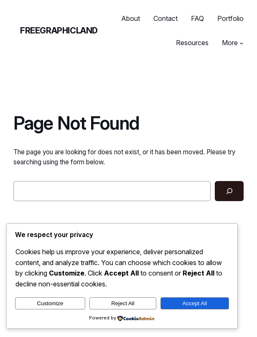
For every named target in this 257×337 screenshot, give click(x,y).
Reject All (123, 303)
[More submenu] (241, 43)
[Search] (229, 191)
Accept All (195, 303)
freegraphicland (59, 31)
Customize (50, 303)
